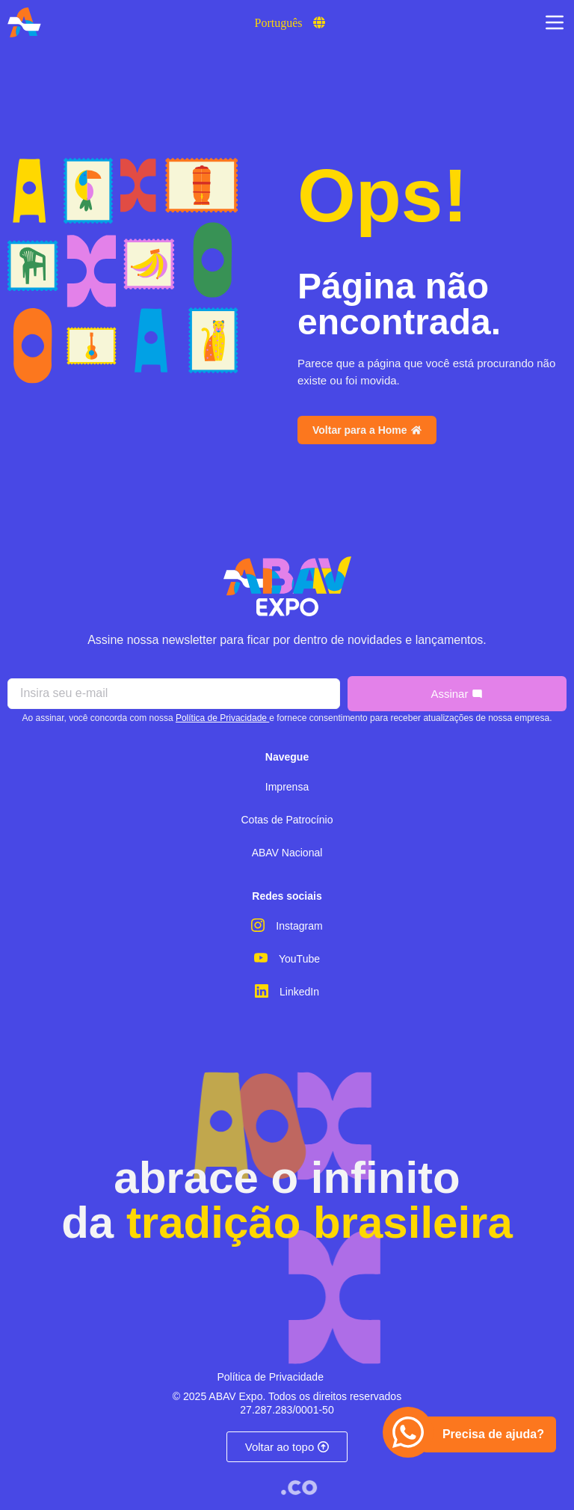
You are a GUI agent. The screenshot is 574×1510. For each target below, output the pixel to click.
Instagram (299, 926)
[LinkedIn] (261, 991)
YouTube (299, 959)
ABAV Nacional (287, 853)
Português (279, 22)
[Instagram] (258, 925)
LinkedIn (299, 992)
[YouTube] (261, 958)
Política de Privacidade (222, 718)
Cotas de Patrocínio (287, 820)
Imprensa (287, 787)
